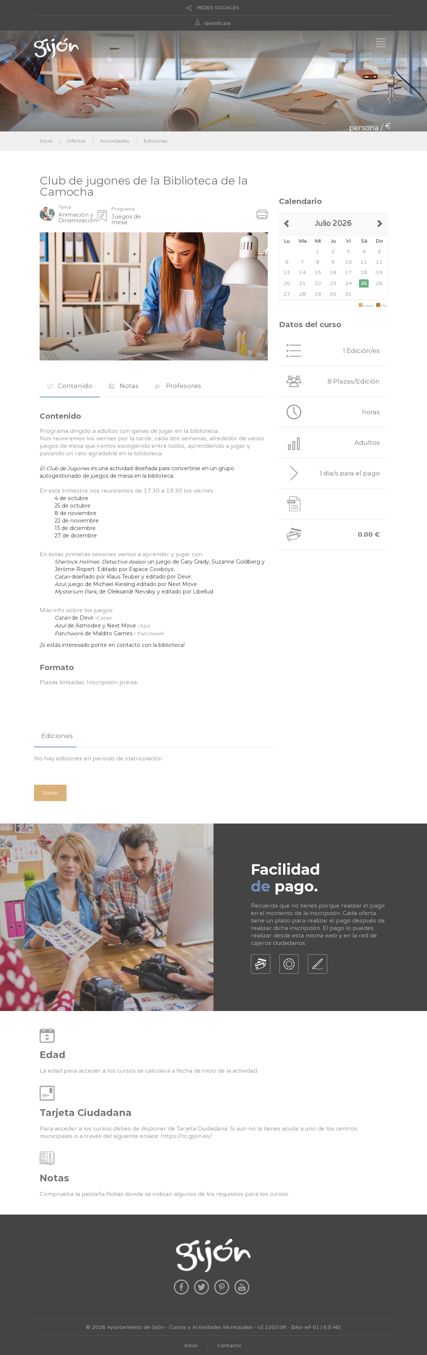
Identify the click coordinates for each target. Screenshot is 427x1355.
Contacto (229, 1345)
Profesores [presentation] (178, 386)
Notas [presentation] (124, 386)
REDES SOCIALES (218, 8)
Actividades (114, 141)
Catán (104, 618)
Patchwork (150, 633)
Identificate (217, 24)
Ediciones (156, 141)
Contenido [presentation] (69, 386)
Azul (144, 626)
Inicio (46, 141)
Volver (50, 793)
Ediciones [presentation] (57, 735)
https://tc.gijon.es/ (186, 1136)
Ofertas (76, 141)
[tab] (70, 386)
